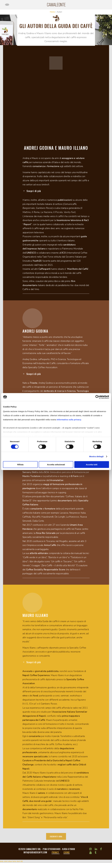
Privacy (56, 852)
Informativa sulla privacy (69, 419)
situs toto (12, 861)
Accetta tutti (91, 464)
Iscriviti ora (56, 836)
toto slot (3, 861)
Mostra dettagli (96, 456)
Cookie (67, 852)
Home (52, 12)
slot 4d (20, 861)
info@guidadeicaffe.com (36, 852)
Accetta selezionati (56, 464)
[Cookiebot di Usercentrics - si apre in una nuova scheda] (97, 397)
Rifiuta (20, 464)
